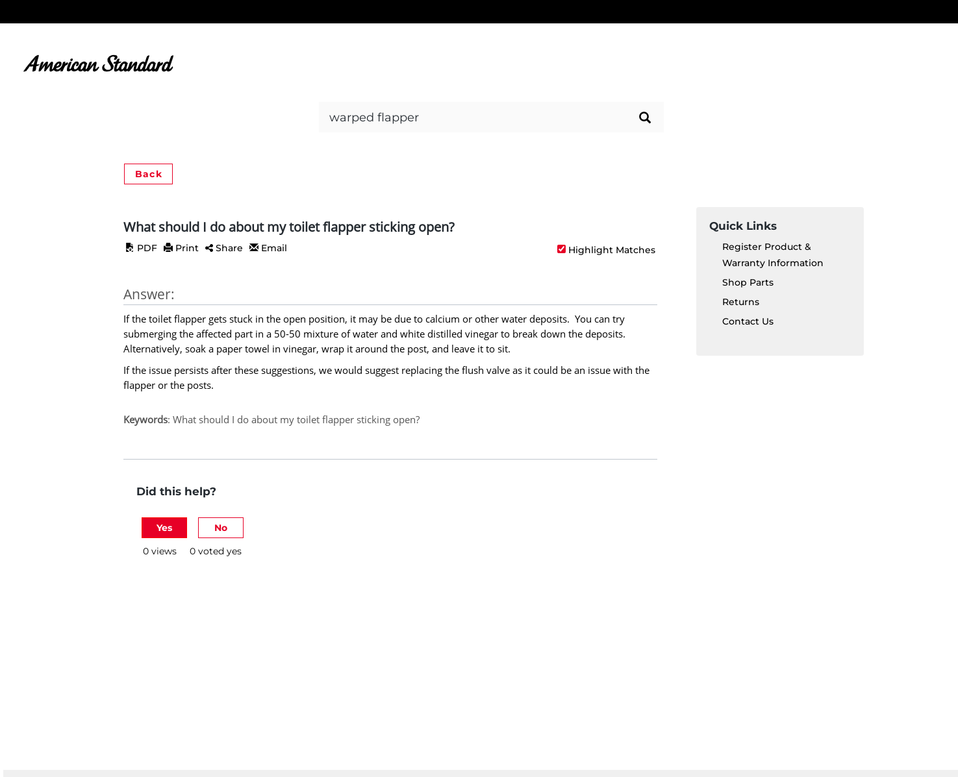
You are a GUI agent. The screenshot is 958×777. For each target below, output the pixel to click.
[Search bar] (491, 117)
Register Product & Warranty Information (773, 255)
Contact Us (748, 321)
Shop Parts (748, 282)
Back (148, 174)
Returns (740, 302)
